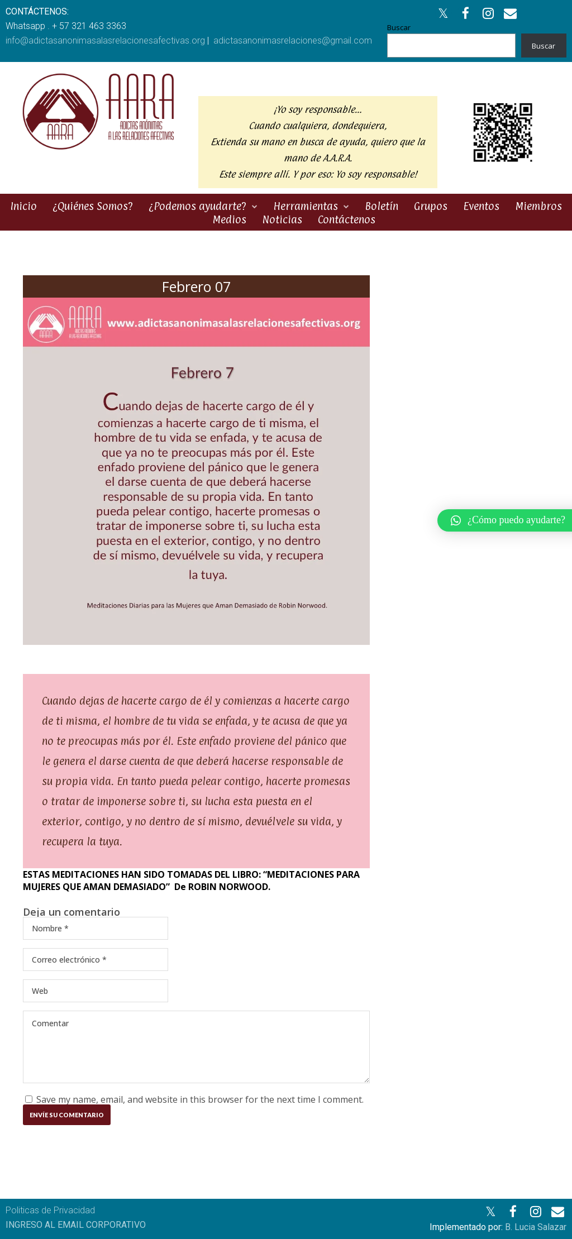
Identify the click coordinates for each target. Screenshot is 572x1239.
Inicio (23, 206)
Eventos (481, 206)
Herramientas (305, 206)
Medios (229, 219)
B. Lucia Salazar (535, 1227)
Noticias (282, 219)
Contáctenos (346, 219)
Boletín (381, 206)
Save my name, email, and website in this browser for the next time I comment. (200, 1099)
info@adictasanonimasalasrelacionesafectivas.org (105, 40)
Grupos (430, 206)
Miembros (538, 206)
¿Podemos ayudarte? (197, 206)
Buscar (399, 27)
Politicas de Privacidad (50, 1210)
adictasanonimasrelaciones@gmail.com (292, 40)
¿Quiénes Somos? (93, 206)
